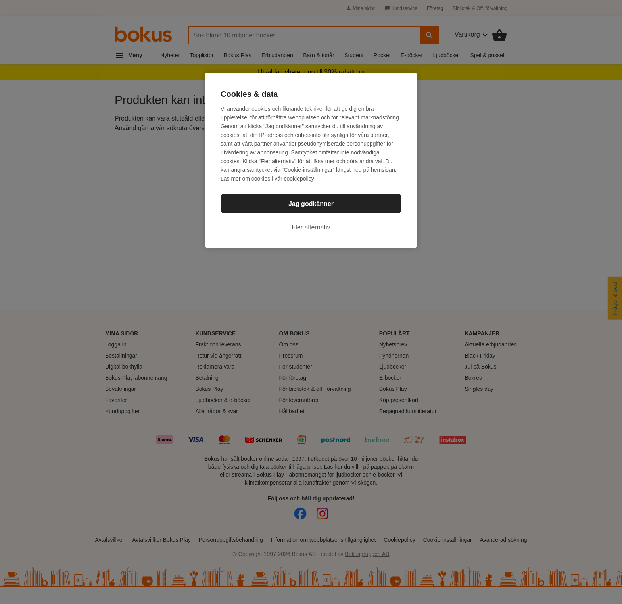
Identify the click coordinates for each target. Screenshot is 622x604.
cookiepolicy (299, 178)
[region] (311, 160)
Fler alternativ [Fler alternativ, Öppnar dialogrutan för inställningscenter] (311, 227)
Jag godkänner (311, 203)
